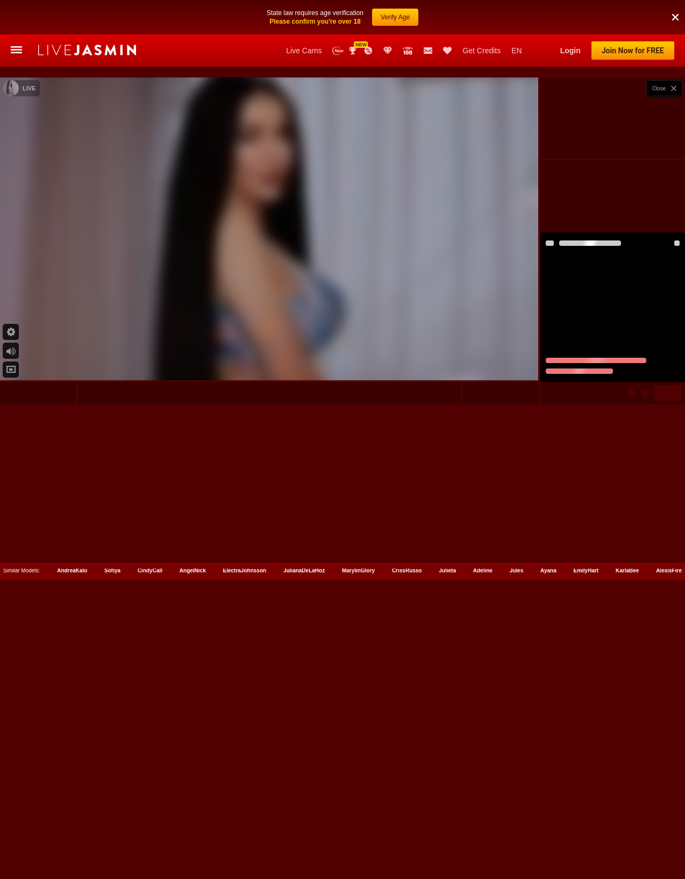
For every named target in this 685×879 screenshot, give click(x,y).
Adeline (483, 831)
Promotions (368, 50)
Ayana (548, 831)
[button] (675, 8)
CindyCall (150, 831)
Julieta (447, 831)
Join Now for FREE (633, 50)
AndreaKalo (72, 831)
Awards (354, 50)
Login (570, 50)
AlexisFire (669, 831)
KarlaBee (627, 831)
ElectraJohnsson (245, 831)
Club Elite (387, 50)
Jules (517, 831)
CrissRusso (407, 831)
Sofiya (112, 831)
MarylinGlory (358, 831)
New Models (338, 50)
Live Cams (304, 50)
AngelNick (193, 831)
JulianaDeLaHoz (304, 831)
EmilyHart (586, 831)
